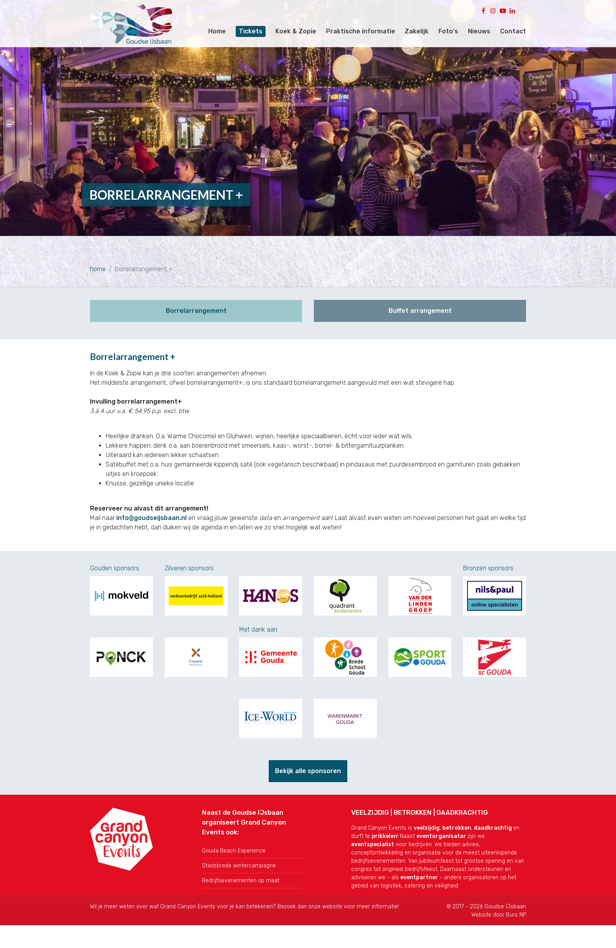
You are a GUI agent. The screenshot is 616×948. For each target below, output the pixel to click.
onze (315, 901)
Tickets (250, 31)
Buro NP (516, 910)
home (98, 269)
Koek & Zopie (295, 31)
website (332, 901)
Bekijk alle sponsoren (308, 766)
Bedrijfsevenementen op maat (240, 876)
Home (217, 31)
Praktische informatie (360, 31)
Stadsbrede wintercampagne (239, 861)
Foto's (448, 31)
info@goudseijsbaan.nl (151, 513)
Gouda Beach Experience (234, 846)
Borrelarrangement (196, 310)
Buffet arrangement (420, 310)
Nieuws (479, 31)
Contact (513, 31)
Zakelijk (417, 31)
